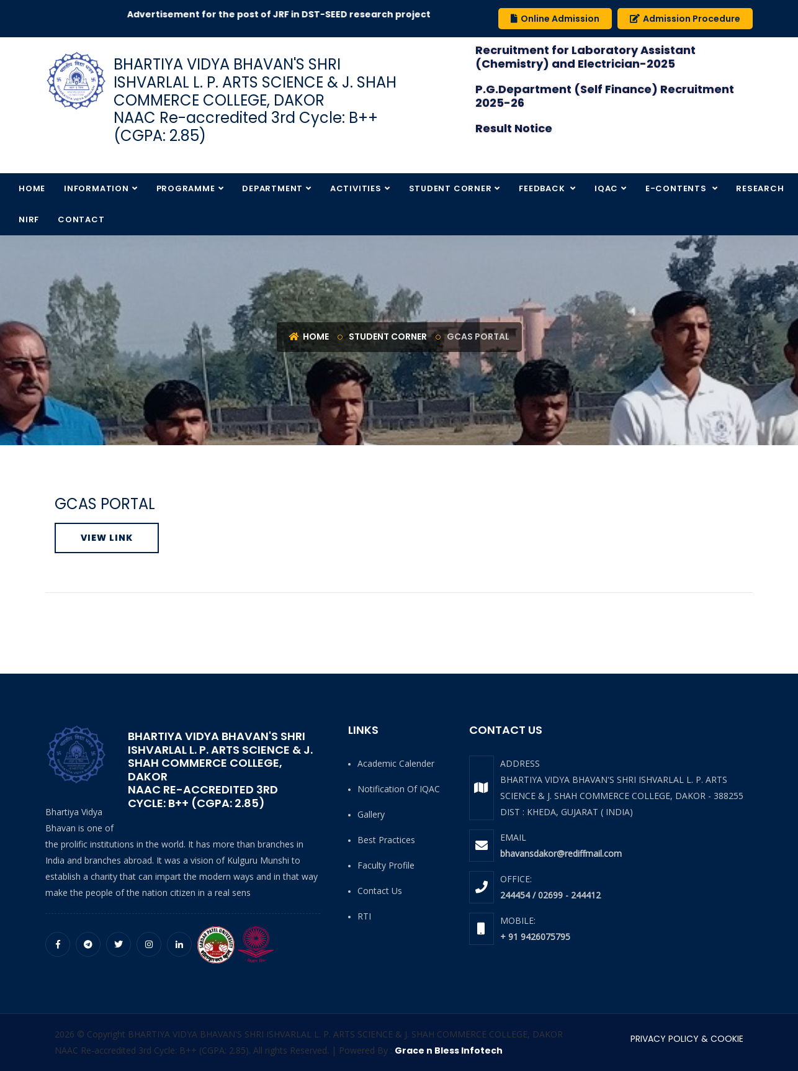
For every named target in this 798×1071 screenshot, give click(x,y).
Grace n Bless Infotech (449, 1050)
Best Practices (386, 840)
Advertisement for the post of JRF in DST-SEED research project (291, 14)
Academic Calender (395, 763)
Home (32, 188)
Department (272, 188)
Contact (81, 219)
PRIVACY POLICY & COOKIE (686, 1039)
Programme (185, 188)
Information (96, 188)
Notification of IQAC (398, 789)
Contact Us (379, 891)
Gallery (371, 814)
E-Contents (677, 188)
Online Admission (555, 18)
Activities (356, 188)
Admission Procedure (685, 18)
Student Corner (450, 188)
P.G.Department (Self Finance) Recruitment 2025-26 (604, 96)
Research (760, 188)
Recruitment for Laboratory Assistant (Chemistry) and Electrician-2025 (585, 56)
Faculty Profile (386, 865)
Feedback (543, 188)
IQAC (606, 188)
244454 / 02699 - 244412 (550, 895)
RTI (364, 916)
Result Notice (513, 128)
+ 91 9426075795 (535, 936)
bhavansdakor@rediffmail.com (561, 853)
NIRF (29, 219)
